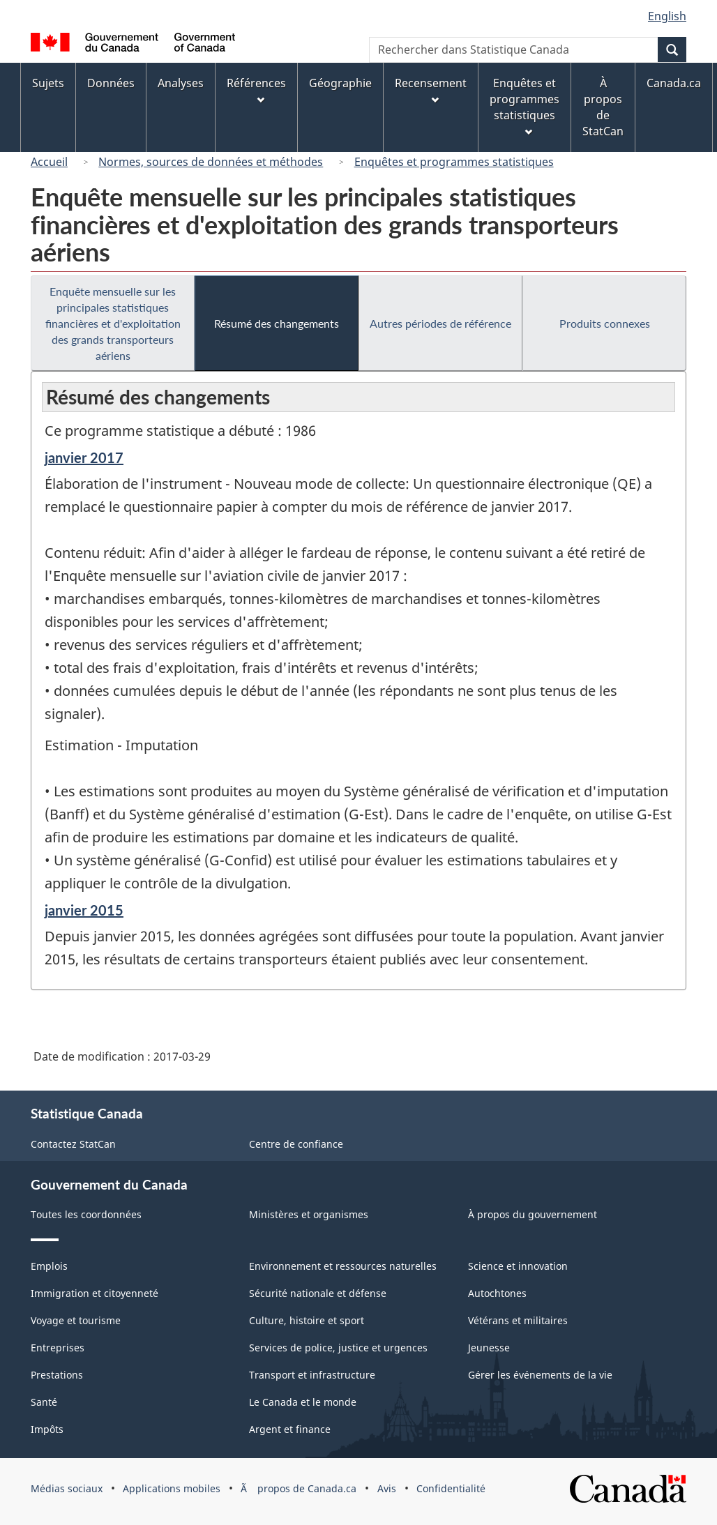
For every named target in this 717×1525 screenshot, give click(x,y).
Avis (386, 1488)
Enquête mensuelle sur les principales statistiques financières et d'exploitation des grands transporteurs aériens (113, 323)
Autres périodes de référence (440, 323)
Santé (44, 1402)
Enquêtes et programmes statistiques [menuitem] (524, 105)
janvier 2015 (84, 910)
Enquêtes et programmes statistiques (454, 161)
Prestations (57, 1374)
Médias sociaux (67, 1488)
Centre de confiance (296, 1144)
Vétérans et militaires (518, 1320)
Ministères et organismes (308, 1214)
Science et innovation (518, 1266)
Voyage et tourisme (76, 1320)
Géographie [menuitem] (340, 83)
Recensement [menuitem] (431, 89)
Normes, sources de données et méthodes (210, 161)
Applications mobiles (171, 1488)
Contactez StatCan (73, 1144)
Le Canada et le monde (302, 1402)
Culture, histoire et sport (306, 1320)
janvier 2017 (84, 457)
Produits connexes (604, 323)
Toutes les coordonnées (86, 1214)
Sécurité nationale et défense (317, 1293)
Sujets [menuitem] (48, 83)
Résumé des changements (276, 323)
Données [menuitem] (111, 83)
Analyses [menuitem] (181, 83)
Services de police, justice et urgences (338, 1347)
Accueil (49, 161)
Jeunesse (489, 1347)
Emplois (49, 1266)
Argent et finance (290, 1429)
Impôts (47, 1429)
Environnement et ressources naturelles (343, 1266)
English (667, 16)
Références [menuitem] (256, 89)
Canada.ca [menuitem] (674, 83)
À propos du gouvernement (532, 1214)
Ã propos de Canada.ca (298, 1488)
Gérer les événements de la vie (540, 1374)
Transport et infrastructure (312, 1374)
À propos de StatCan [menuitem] (603, 107)
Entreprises (57, 1347)
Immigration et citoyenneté (94, 1293)
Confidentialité (450, 1488)
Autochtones (497, 1293)
